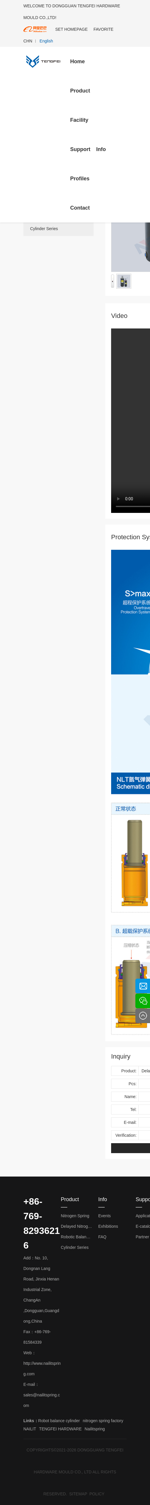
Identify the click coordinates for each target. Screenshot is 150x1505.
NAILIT (29, 1429)
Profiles (79, 179)
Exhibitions (108, 1226)
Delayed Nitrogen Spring (76, 1226)
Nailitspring (95, 1429)
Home (77, 61)
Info (101, 149)
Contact (80, 208)
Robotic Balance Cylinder (76, 1237)
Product (80, 91)
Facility (79, 120)
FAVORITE (103, 29)
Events (104, 1215)
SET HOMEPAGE (71, 29)
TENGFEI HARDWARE (60, 1429)
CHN (27, 41)
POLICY (96, 1494)
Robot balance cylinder (59, 1420)
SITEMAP (78, 1494)
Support (80, 149)
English (46, 41)
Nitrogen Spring (75, 1215)
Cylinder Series (44, 228)
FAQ (102, 1237)
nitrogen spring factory (103, 1420)
